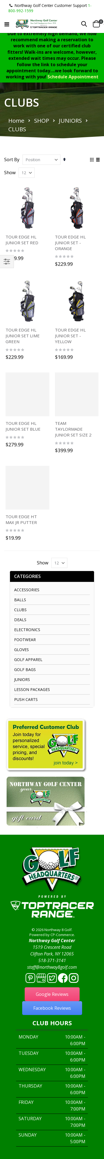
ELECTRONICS (27, 629)
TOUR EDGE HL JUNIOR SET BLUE (23, 426)
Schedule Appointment (72, 77)
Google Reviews (52, 994)
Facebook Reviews (52, 1008)
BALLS (20, 599)
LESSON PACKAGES (32, 689)
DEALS (20, 619)
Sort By (11, 159)
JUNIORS (70, 121)
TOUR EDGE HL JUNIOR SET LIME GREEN (23, 335)
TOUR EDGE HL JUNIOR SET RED (22, 239)
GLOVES (21, 649)
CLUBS (20, 609)
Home (16, 120)
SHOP (41, 121)
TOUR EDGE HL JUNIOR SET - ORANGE (70, 242)
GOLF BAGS (25, 669)
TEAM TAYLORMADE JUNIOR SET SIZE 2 (73, 429)
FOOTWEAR (25, 639)
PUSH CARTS (26, 699)
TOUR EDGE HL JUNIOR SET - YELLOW (70, 335)
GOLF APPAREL (28, 659)
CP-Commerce (62, 934)
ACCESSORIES (26, 589)
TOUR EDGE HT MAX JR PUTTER (21, 519)
